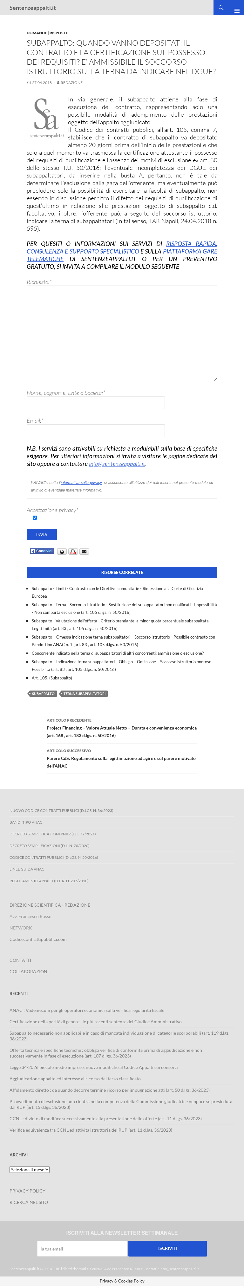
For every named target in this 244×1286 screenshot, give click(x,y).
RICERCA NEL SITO (29, 1202)
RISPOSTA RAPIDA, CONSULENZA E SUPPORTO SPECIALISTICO (122, 247)
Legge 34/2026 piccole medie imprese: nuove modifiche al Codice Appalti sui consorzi (94, 1067)
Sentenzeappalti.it (33, 7)
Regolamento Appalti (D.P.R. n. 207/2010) (49, 880)
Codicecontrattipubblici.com (38, 939)
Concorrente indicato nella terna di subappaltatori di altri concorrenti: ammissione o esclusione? (118, 653)
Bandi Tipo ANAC (26, 822)
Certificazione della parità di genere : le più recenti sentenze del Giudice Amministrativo (96, 1021)
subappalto (43, 693)
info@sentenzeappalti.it (117, 463)
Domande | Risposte (47, 32)
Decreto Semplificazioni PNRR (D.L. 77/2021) (53, 834)
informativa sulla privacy (81, 483)
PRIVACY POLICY (27, 1190)
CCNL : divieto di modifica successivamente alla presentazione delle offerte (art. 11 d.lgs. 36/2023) (106, 1118)
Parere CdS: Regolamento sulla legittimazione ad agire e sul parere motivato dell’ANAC (122, 757)
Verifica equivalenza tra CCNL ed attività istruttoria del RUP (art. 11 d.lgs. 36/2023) (91, 1130)
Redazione (72, 82)
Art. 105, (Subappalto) (52, 677)
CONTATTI (20, 960)
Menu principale (234, 7)
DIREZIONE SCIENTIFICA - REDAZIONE (50, 905)
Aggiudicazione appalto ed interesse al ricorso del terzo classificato (75, 1078)
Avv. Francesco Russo (122, 1268)
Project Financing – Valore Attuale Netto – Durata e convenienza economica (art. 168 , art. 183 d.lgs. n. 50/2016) (122, 727)
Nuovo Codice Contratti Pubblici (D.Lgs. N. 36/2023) (61, 810)
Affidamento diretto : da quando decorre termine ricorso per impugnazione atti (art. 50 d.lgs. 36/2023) (110, 1090)
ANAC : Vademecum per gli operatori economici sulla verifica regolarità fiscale (87, 1010)
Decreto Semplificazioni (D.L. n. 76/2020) (50, 845)
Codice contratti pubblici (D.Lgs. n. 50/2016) (54, 857)
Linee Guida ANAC (27, 869)
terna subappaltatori (84, 693)
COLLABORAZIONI (29, 971)
